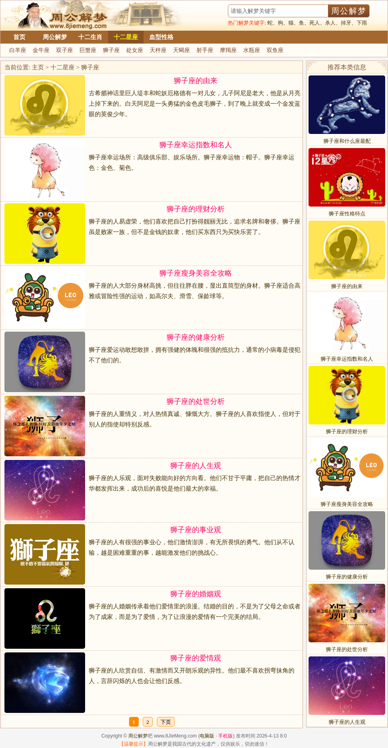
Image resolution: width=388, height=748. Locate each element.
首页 (19, 37)
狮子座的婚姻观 (195, 594)
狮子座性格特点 (347, 214)
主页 (38, 67)
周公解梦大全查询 (59, 15)
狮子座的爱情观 (195, 658)
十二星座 (126, 37)
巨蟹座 (87, 50)
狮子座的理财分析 (196, 209)
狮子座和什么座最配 (347, 141)
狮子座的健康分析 (196, 337)
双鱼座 (275, 50)
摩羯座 (228, 50)
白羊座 (17, 50)
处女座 (134, 50)
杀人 (330, 23)
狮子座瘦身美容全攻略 (195, 273)
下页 (166, 722)
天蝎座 (181, 50)
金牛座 (41, 50)
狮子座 (111, 50)
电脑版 (207, 736)
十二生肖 (90, 37)
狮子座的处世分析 (196, 401)
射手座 (204, 50)
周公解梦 (55, 37)
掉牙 (346, 23)
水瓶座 (251, 50)
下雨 (362, 23)
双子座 (64, 50)
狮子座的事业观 (195, 530)
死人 (314, 23)
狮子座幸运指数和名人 (195, 145)
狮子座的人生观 (195, 466)
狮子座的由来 (195, 81)
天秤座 (158, 50)
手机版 (225, 736)
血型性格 (161, 37)
